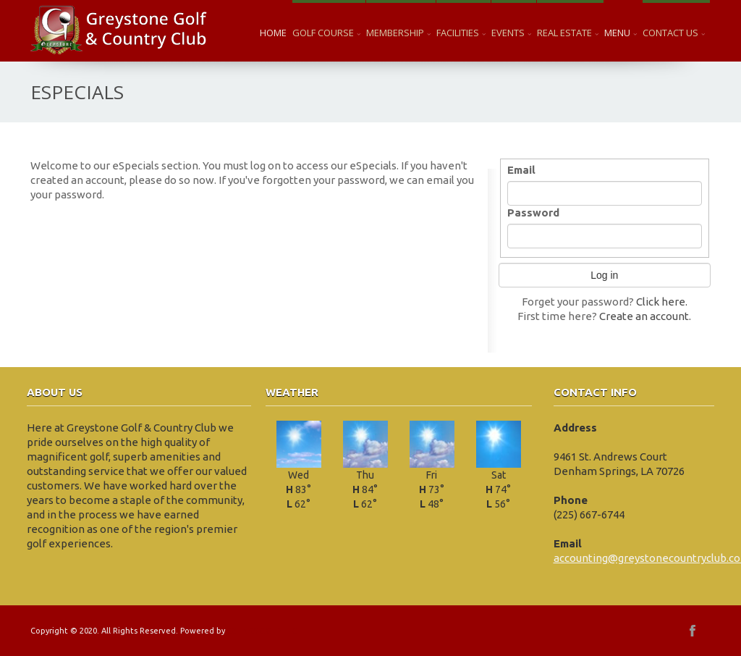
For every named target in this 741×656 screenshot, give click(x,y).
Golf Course (326, 32)
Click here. (661, 301)
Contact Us (674, 32)
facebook (692, 630)
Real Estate (567, 32)
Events (511, 32)
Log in (604, 275)
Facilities (461, 32)
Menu (620, 32)
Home (273, 32)
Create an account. (645, 316)
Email (521, 170)
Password (533, 212)
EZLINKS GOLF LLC (262, 630)
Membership (398, 32)
